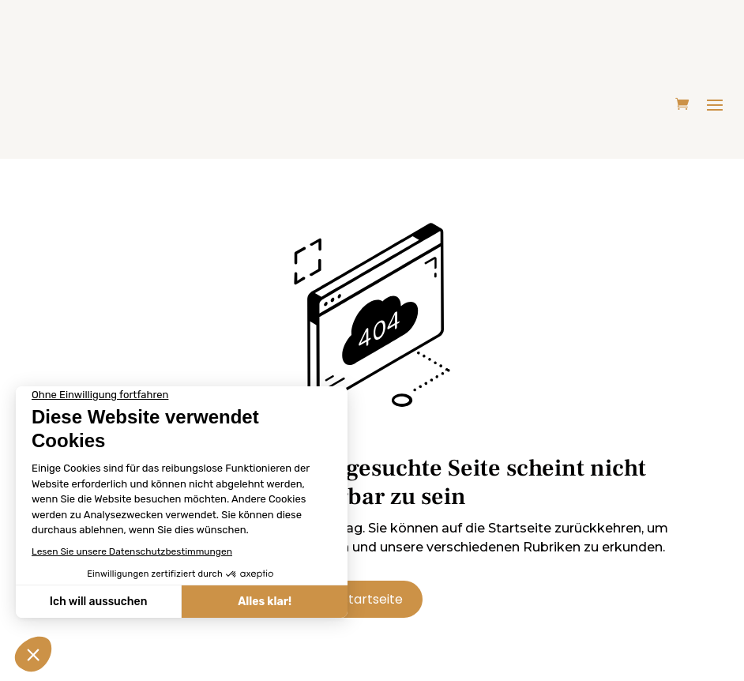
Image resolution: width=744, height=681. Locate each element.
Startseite (372, 599)
